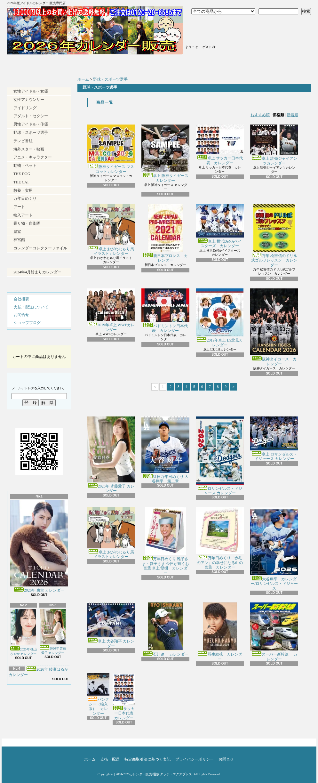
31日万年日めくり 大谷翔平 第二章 (165, 449)
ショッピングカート (273, 29)
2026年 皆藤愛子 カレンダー (53, 632)
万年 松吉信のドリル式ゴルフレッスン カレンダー (274, 235)
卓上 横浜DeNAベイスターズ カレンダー (220, 226)
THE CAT (21, 182)
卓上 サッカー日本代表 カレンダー (220, 145)
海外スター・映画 (28, 149)
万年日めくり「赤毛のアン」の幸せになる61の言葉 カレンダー (220, 538)
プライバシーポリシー (194, 759)
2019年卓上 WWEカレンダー (111, 310)
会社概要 (21, 299)
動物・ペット (24, 165)
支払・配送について (121, 64)
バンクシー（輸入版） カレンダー (98, 694)
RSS (27, 717)
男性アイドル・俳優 (30, 124)
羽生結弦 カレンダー (219, 631)
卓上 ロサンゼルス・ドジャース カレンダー (274, 438)
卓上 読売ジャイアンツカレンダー (274, 145)
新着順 (292, 115)
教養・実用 (23, 190)
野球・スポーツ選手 (30, 132)
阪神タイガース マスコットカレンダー (111, 149)
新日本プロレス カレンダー (165, 233)
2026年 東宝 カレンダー (39, 546)
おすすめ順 (260, 115)
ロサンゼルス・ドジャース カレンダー (220, 455)
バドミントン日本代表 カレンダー (165, 310)
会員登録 (208, 31)
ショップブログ (197, 64)
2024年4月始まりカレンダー (37, 272)
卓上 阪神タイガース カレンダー (165, 153)
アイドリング (24, 108)
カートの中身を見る (39, 340)
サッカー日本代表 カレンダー (125, 696)
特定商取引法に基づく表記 (147, 759)
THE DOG (21, 174)
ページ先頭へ (300, 741)
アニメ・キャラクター (32, 157)
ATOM (50, 717)
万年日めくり (24, 198)
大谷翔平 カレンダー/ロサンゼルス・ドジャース (274, 548)
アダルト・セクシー (30, 116)
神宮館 (19, 240)
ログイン (208, 23)
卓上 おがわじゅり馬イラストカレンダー (111, 230)
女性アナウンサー (28, 99)
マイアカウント (208, 39)
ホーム (45, 64)
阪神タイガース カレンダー (274, 327)
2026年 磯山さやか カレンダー (23, 632)
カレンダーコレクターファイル (40, 248)
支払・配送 (110, 759)
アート (19, 207)
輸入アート (23, 215)
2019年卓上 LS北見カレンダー (219, 317)
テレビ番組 (23, 141)
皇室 (17, 232)
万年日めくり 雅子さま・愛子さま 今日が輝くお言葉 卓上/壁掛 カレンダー (165, 541)
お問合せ (272, 64)
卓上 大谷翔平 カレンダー (111, 625)
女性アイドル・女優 (30, 91)
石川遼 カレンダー (165, 629)
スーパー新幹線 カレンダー (274, 631)
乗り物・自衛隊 (26, 223)
